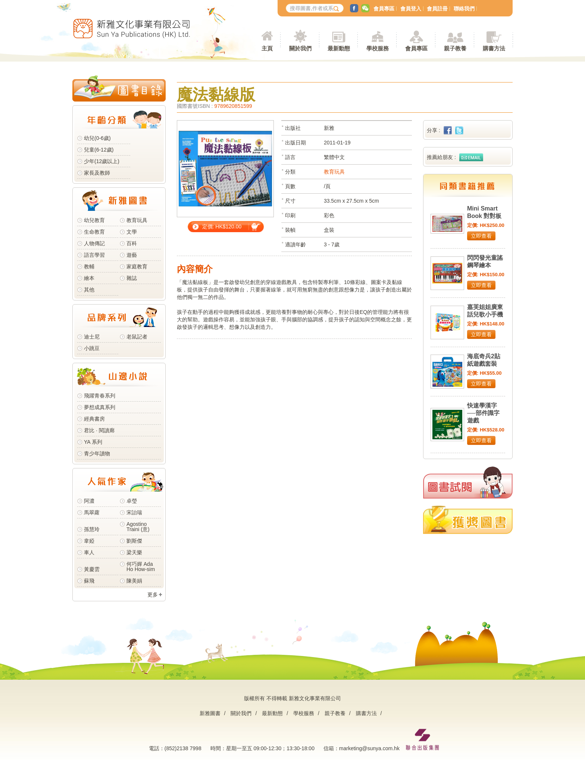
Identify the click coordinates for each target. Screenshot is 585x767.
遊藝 (131, 255)
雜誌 (131, 278)
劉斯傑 (134, 541)
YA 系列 (93, 442)
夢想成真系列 (99, 407)
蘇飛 (89, 581)
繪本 (89, 278)
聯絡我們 (464, 9)
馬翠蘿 (92, 512)
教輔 (89, 266)
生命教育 (94, 232)
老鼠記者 (136, 337)
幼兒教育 (94, 220)
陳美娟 (134, 581)
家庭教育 (136, 266)
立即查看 (481, 236)
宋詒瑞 (134, 512)
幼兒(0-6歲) (97, 138)
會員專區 (383, 9)
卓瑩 (131, 501)
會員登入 (410, 9)
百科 (131, 243)
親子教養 (335, 713)
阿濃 (89, 501)
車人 (89, 552)
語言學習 (94, 255)
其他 (89, 290)
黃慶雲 (92, 569)
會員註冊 (437, 9)
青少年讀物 (97, 453)
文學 (131, 232)
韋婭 (89, 541)
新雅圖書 (210, 713)
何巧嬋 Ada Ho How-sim (140, 566)
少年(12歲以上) (101, 161)
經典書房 (94, 419)
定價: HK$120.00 (222, 227)
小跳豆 (92, 348)
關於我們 (241, 713)
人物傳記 (94, 243)
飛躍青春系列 (99, 396)
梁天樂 (134, 552)
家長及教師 (97, 173)
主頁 (267, 48)
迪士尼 (92, 337)
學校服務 (377, 48)
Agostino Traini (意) (138, 526)
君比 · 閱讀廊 (99, 430)
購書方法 (366, 713)
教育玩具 (136, 220)
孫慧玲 (92, 529)
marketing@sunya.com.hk (369, 748)
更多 (152, 594)
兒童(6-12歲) (100, 150)
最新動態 (272, 713)
